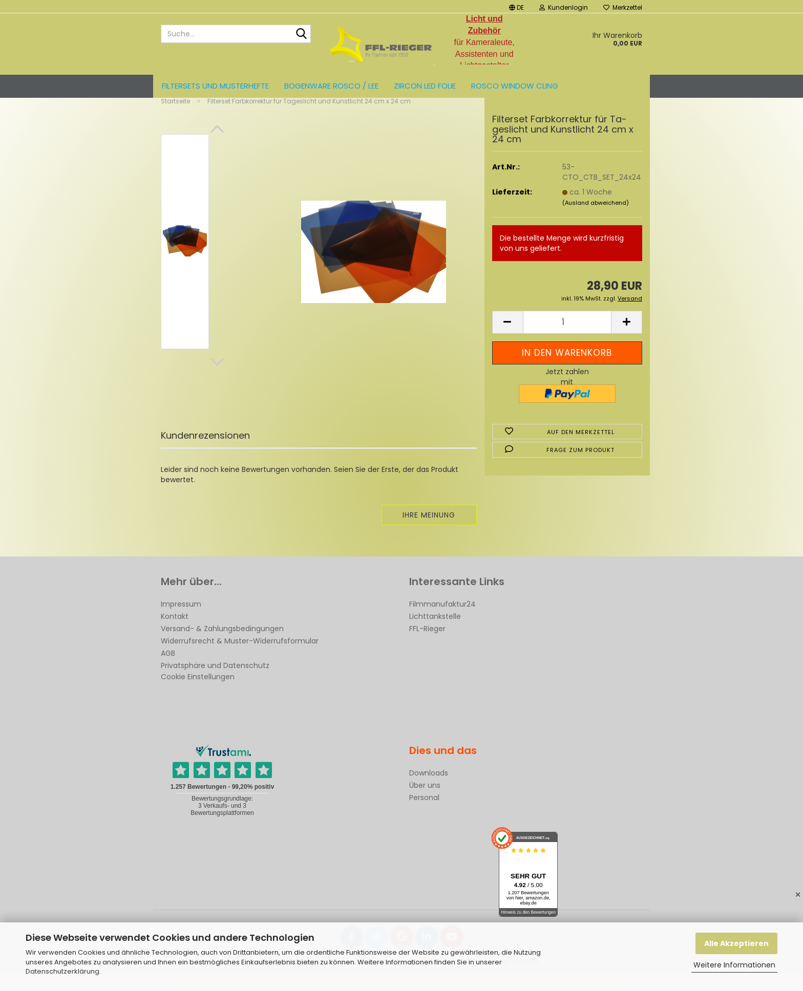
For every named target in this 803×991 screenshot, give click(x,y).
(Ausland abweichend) (595, 220)
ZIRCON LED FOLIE (425, 85)
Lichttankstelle (435, 633)
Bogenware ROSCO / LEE (331, 85)
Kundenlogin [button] (563, 7)
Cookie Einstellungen (198, 693)
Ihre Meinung (429, 532)
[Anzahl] (567, 339)
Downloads (428, 790)
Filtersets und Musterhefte (215, 85)
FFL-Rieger (427, 645)
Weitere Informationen (734, 965)
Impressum (181, 621)
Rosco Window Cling (514, 85)
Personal (424, 814)
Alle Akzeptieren (736, 943)
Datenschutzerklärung (62, 971)
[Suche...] (301, 34)
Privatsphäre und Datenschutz (215, 682)
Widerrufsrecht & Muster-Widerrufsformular (240, 658)
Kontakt (174, 633)
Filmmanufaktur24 (442, 621)
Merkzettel (622, 7)
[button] (516, 6)
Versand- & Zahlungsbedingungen (222, 645)
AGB (168, 670)
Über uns (424, 802)
